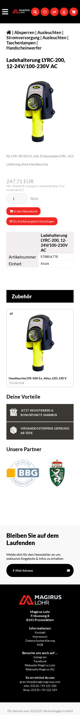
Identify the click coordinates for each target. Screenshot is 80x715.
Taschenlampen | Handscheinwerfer (24, 45)
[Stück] (17, 198)
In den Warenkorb (23, 211)
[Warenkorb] (73, 12)
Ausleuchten (54, 37)
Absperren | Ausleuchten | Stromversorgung (34, 35)
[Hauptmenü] (5, 11)
